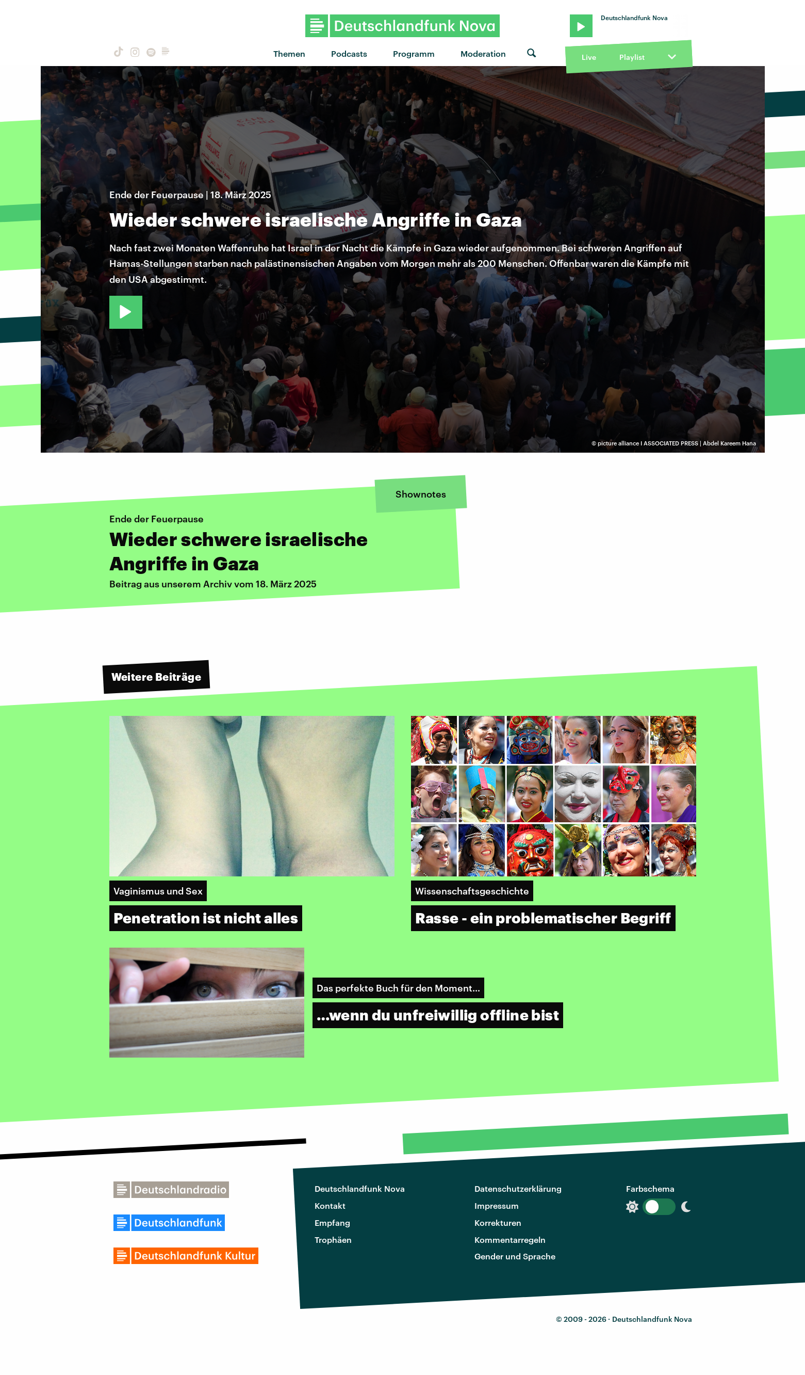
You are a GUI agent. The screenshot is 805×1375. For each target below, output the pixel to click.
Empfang (332, 1222)
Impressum (496, 1205)
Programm (414, 53)
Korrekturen (497, 1222)
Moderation (483, 53)
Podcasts (349, 53)
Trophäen (333, 1239)
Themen (289, 53)
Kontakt (330, 1205)
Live (589, 57)
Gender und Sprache (514, 1256)
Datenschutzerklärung (518, 1188)
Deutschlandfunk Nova (360, 1188)
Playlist (632, 57)
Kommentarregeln (510, 1239)
